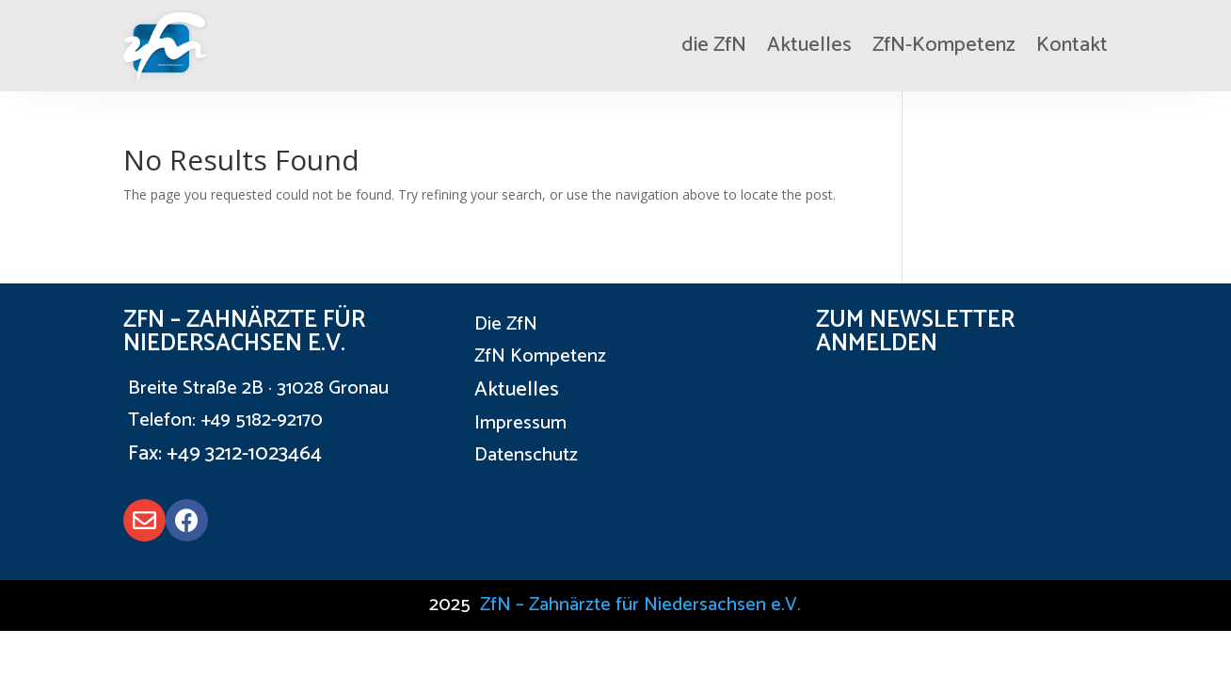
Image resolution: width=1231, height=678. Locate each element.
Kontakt (1072, 45)
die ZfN (713, 45)
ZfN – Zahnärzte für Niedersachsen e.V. (640, 605)
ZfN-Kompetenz (943, 45)
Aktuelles (809, 45)
